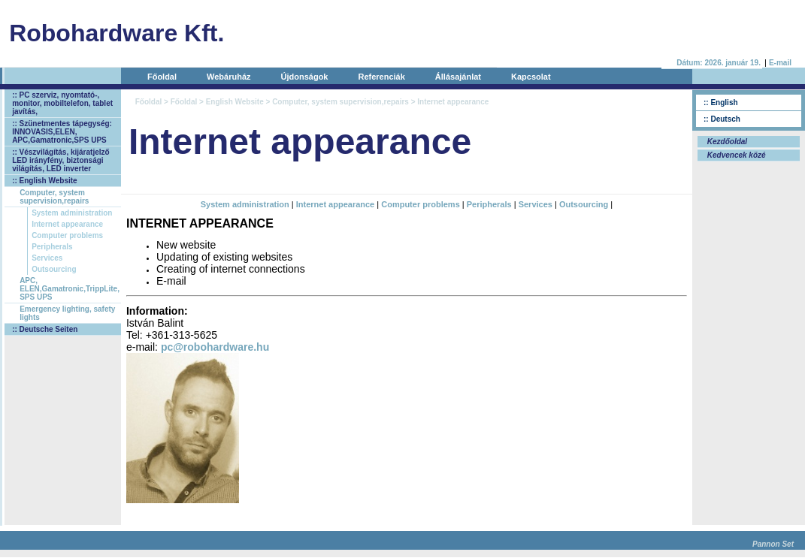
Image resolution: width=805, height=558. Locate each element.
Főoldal (162, 76)
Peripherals (52, 247)
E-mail (780, 63)
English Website (235, 102)
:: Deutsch (722, 119)
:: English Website (44, 180)
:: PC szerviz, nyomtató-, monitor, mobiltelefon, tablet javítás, (62, 103)
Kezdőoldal (726, 141)
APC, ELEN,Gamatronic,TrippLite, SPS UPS (70, 288)
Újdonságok (304, 76)
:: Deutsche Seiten (44, 329)
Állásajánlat (458, 76)
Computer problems (67, 235)
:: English (721, 102)
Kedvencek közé (735, 155)
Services (47, 258)
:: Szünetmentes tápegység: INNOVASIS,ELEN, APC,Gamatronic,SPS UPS (62, 131)
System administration (72, 213)
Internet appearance (67, 224)
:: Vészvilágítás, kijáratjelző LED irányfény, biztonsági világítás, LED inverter (61, 160)
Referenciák (381, 76)
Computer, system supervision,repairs (54, 197)
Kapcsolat (531, 76)
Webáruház (228, 76)
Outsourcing (54, 269)
